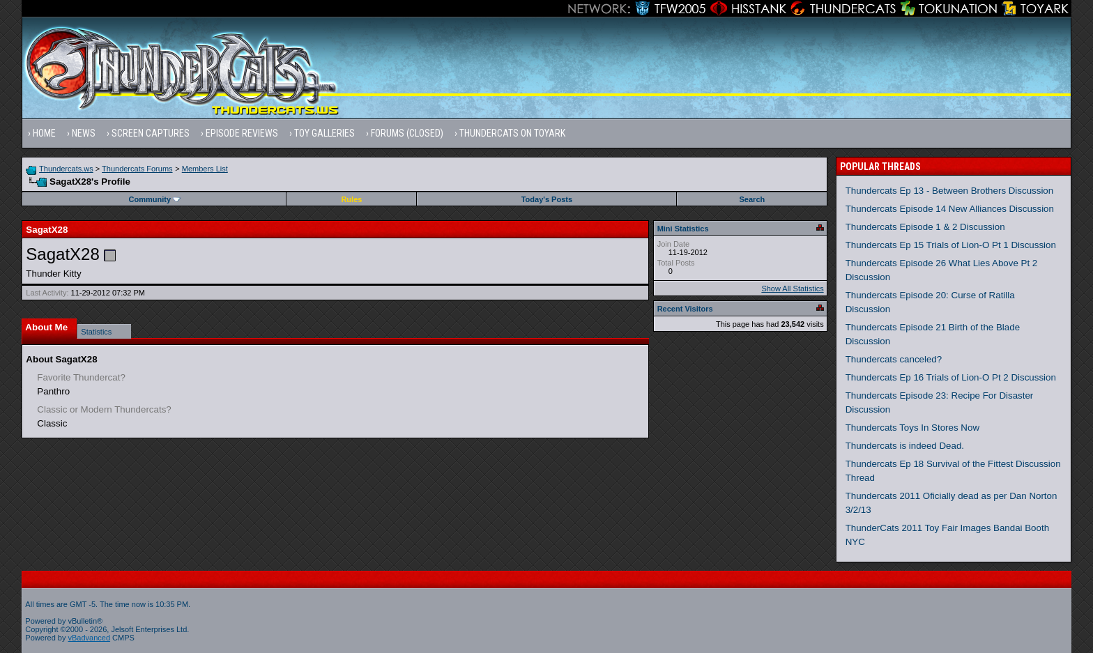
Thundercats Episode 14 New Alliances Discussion (950, 208)
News (83, 133)
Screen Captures (151, 133)
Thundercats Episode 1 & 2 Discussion (925, 227)
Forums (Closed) (407, 133)
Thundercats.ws (66, 168)
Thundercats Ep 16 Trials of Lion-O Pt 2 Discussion (951, 377)
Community (155, 199)
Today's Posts (546, 199)
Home (44, 133)
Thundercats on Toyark (512, 133)
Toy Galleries (324, 133)
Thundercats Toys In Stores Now (912, 427)
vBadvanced (89, 637)
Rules (351, 199)
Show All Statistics (792, 288)
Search (752, 199)
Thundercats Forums (137, 168)
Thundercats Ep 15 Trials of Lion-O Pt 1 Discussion (951, 245)
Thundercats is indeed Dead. (905, 445)
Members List (205, 168)
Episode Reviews (242, 133)
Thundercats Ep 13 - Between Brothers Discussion (950, 190)
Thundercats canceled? (894, 359)
